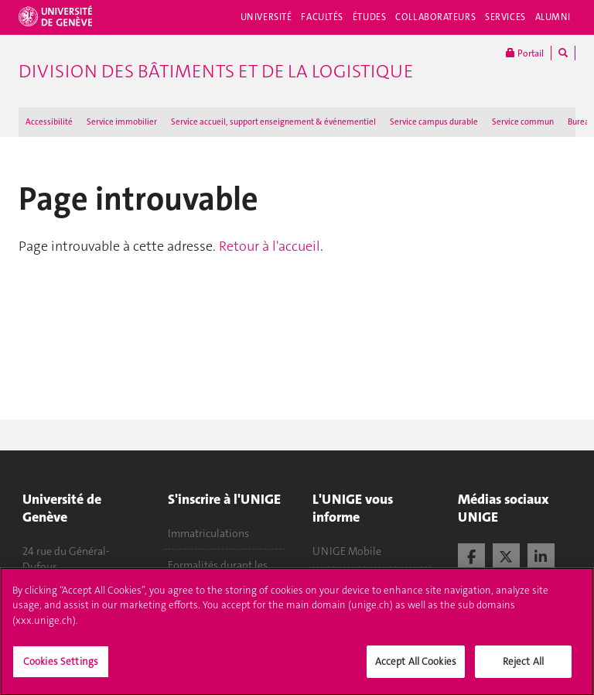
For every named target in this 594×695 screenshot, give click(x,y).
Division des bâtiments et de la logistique (216, 71)
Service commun (523, 122)
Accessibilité (49, 122)
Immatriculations (208, 533)
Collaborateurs (435, 17)
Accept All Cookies (415, 668)
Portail (525, 53)
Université (266, 17)
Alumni (553, 17)
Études (369, 17)
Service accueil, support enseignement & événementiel (273, 122)
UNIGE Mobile (346, 551)
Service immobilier (122, 122)
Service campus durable (434, 122)
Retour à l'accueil (269, 246)
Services (505, 17)
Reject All (523, 668)
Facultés (322, 17)
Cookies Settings (60, 668)
